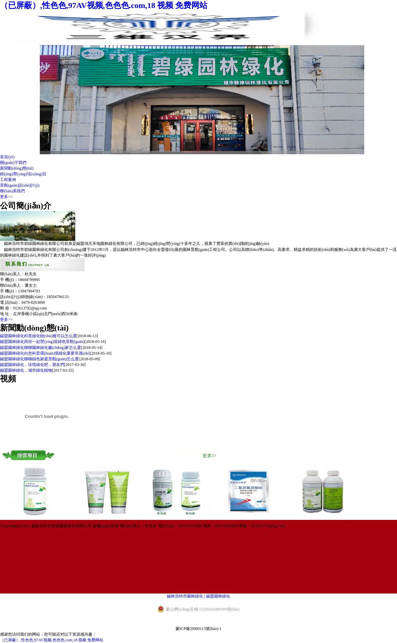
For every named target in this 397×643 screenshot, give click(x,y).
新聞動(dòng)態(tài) (16, 168)
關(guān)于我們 (13, 162)
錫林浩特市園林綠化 (185, 596)
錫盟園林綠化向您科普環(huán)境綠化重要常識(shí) (45, 353)
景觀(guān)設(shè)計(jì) (19, 185)
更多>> (6, 196)
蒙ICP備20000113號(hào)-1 (199, 628)
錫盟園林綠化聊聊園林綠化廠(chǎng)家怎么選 (40, 347)
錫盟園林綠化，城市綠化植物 (26, 370)
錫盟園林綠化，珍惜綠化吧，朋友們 (32, 364)
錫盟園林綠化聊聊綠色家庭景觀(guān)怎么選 (39, 359)
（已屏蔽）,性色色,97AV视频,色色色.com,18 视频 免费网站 (103, 5)
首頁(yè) (7, 157)
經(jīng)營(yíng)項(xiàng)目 (23, 174)
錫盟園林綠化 (218, 596)
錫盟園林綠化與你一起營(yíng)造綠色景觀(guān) (42, 341)
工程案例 (8, 179)
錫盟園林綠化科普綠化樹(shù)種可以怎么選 (38, 336)
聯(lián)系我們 (12, 191)
